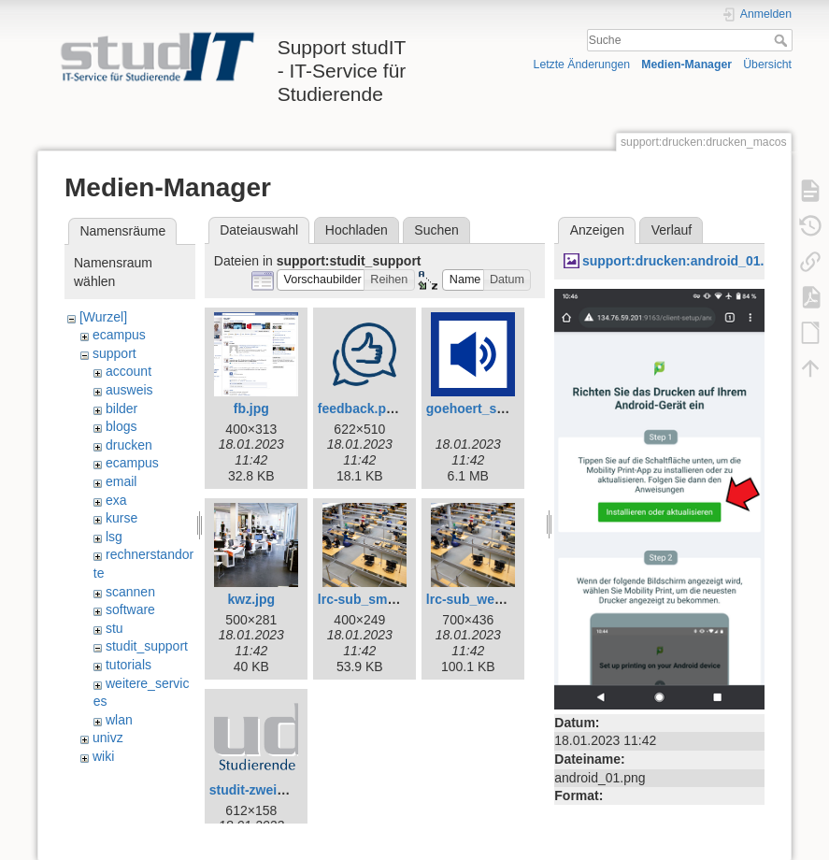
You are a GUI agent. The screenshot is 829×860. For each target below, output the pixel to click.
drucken (129, 444)
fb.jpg (251, 408)
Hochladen (356, 229)
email (121, 481)
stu (114, 628)
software (130, 609)
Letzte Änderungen (582, 64)
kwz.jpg (252, 599)
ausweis (129, 389)
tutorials (128, 664)
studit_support (147, 645)
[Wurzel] (103, 316)
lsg (114, 536)
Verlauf (672, 229)
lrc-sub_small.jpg (371, 599)
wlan (119, 719)
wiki (103, 756)
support (114, 353)
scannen (130, 591)
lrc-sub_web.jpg (476, 599)
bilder (121, 408)
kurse (121, 517)
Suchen (436, 229)
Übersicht (767, 64)
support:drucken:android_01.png (685, 260)
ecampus (119, 334)
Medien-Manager (686, 64)
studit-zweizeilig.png (273, 789)
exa (116, 500)
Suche (783, 40)
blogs (121, 426)
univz (108, 737)
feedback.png (360, 408)
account (128, 371)
